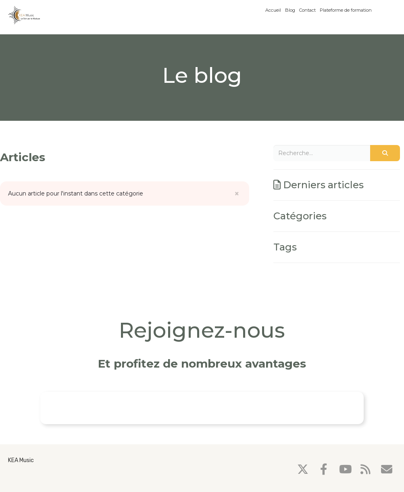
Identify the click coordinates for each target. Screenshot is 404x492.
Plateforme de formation (346, 10)
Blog (290, 10)
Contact (307, 10)
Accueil (273, 10)
